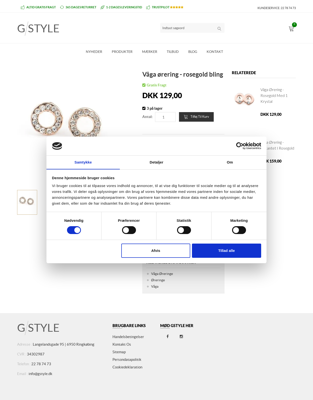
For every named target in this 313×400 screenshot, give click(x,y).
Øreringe (158, 280)
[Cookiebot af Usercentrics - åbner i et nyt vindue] (239, 146)
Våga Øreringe (162, 274)
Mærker (149, 52)
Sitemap (119, 352)
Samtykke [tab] (83, 162)
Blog (192, 52)
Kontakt (215, 52)
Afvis (155, 250)
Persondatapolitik (126, 359)
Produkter (122, 52)
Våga (154, 286)
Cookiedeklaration (127, 367)
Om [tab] (230, 162)
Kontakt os (121, 344)
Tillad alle (226, 250)
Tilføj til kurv (196, 117)
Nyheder (94, 52)
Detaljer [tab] (156, 162)
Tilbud (173, 52)
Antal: (147, 117)
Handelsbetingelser (128, 337)
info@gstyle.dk (40, 374)
